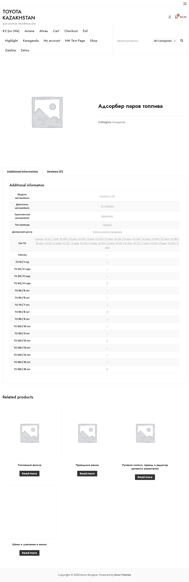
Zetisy (25, 50)
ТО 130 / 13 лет (122, 239)
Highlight (11, 40)
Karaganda (31, 40)
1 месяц (39, 239)
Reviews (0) (55, 171)
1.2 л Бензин (107, 206)
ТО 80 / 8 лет (158, 243)
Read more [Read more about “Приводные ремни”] (87, 473)
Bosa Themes (122, 575)
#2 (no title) (11, 31)
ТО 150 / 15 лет (160, 239)
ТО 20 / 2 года (53, 243)
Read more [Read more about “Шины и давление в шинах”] (29, 553)
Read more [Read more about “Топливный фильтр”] (29, 473)
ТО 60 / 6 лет (123, 243)
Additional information (22, 171)
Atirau (43, 31)
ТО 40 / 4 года (88, 243)
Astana (29, 31)
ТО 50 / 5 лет (106, 243)
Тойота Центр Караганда (107, 232)
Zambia (10, 50)
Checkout (71, 31)
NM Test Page (75, 40)
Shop (93, 40)
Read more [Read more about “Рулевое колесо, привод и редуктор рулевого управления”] (145, 477)
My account (52, 40)
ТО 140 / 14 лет (141, 239)
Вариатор (107, 216)
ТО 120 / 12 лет (103, 239)
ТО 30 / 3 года (70, 243)
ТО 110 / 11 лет (86, 239)
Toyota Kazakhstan (19, 14)
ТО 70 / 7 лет (141, 243)
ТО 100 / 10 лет (68, 239)
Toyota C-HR (107, 196)
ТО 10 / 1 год (51, 239)
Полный (107, 224)
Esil (85, 31)
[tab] (22, 171)
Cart (56, 31)
